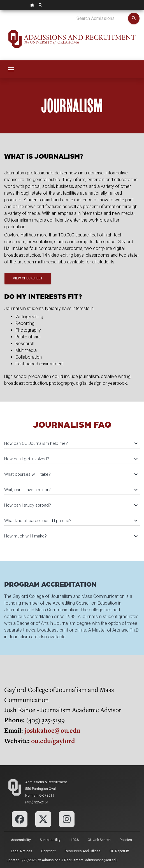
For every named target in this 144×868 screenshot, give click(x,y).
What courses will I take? (70, 474)
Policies (126, 840)
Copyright (48, 851)
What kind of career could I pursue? (70, 520)
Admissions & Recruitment (46, 782)
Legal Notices (21, 851)
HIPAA (74, 840)
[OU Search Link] (40, 5)
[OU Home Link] (32, 5)
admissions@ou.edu (101, 860)
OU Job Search (99, 840)
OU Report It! (119, 851)
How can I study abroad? (70, 505)
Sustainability (50, 840)
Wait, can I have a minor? (70, 489)
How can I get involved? (70, 458)
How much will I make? (70, 536)
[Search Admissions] (102, 18)
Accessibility (21, 840)
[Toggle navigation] (11, 69)
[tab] (72, 440)
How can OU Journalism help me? (70, 443)
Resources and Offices (83, 851)
